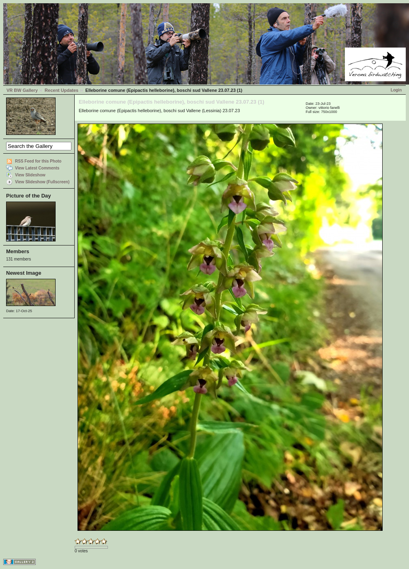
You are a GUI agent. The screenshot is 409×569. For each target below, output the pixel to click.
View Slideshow (30, 175)
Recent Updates (61, 90)
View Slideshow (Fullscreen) (42, 182)
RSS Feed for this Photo (38, 161)
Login (396, 90)
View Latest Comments (37, 168)
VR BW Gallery (22, 90)
